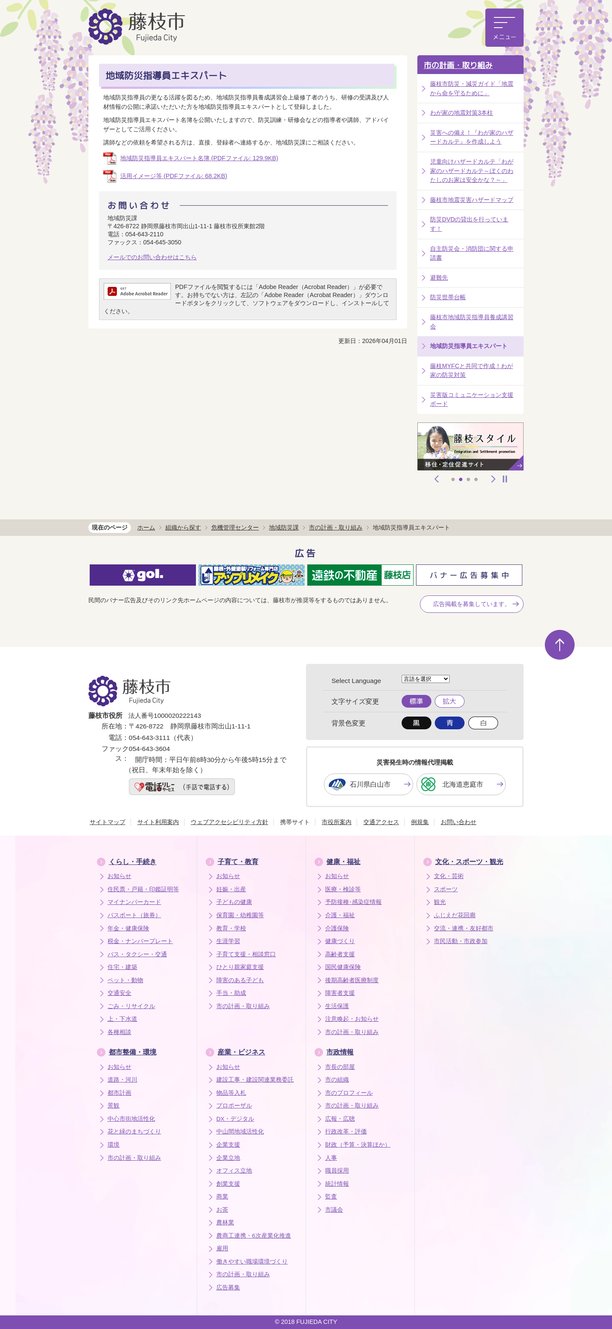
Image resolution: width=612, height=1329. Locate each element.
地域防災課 (284, 527)
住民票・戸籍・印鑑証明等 (143, 889)
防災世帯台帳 (448, 297)
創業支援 (228, 1184)
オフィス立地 (234, 1170)
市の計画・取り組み (458, 65)
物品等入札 (231, 1093)
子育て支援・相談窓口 (246, 954)
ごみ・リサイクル (131, 1006)
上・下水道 (122, 1019)
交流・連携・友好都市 (463, 928)
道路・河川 (122, 1080)
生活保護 (337, 1006)
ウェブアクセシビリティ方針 (229, 822)
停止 (505, 479)
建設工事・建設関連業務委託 (255, 1080)
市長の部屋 (340, 1067)
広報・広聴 (340, 1119)
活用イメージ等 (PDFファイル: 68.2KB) (173, 176)
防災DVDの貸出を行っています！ (469, 224)
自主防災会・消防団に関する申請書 (471, 253)
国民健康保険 (343, 967)
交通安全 (119, 993)
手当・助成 (231, 993)
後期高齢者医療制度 (352, 980)
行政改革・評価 (346, 1131)
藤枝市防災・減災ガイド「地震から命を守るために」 (471, 88)
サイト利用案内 (158, 822)
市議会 (334, 1210)
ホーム (146, 527)
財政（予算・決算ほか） (358, 1145)
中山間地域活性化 (240, 1131)
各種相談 (119, 1032)
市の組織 (337, 1080)
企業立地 (228, 1158)
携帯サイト (295, 822)
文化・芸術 (449, 876)
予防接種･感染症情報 (353, 902)
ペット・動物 (125, 980)
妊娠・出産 (231, 889)
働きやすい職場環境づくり (252, 1261)
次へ (493, 479)
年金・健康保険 (128, 928)
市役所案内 (336, 822)
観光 (440, 902)
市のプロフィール (349, 1093)
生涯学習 (228, 941)
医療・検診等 (343, 889)
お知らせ (119, 876)
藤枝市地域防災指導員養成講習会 (471, 322)
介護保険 (337, 928)
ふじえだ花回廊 (455, 915)
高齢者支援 (340, 954)
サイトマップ (107, 822)
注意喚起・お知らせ (352, 1019)
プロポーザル (234, 1105)
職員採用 (337, 1170)
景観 (113, 1105)
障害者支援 (340, 993)
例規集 (420, 822)
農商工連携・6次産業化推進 (253, 1236)
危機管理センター (235, 527)
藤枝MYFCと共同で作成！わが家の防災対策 (471, 371)
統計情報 (337, 1184)
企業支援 (228, 1145)
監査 (331, 1196)
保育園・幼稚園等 (240, 915)
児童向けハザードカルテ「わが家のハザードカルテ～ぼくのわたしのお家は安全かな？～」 (471, 170)
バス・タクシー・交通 (137, 954)
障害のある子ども (240, 980)
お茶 (222, 1210)
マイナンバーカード (134, 902)
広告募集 (228, 1287)
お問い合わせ (458, 822)
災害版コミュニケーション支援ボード (471, 399)
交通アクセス (381, 822)
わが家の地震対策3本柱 (461, 112)
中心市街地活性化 (131, 1119)
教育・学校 (231, 928)
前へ (436, 479)
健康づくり (340, 941)
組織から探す (183, 527)
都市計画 (119, 1093)
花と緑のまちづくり (134, 1131)
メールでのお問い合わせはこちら (152, 257)
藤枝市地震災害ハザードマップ (471, 199)
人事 (331, 1158)
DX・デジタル (235, 1119)
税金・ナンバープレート (140, 941)
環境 (113, 1145)
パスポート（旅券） (134, 915)
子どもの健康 (234, 902)
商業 (222, 1196)
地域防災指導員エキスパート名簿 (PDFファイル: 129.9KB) (199, 158)
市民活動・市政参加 (460, 941)
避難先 (439, 277)
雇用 (222, 1248)
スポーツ (446, 889)
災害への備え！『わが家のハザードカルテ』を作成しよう (471, 137)
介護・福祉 (340, 915)
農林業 (225, 1222)
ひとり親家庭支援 (240, 967)
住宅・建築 (122, 967)
